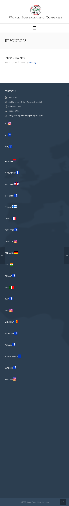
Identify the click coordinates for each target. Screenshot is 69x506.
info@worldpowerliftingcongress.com (26, 115)
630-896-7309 (15, 106)
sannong (32, 62)
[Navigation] (34, 28)
